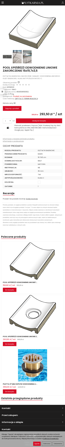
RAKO (14, 89)
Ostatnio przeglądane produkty (22, 398)
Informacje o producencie (13, 141)
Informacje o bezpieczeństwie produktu (18, 139)
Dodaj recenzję (32, 199)
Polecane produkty (13, 237)
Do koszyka (9, 290)
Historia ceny (9, 103)
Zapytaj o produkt (12, 108)
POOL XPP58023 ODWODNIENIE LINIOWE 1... (20, 282)
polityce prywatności (50, 439)
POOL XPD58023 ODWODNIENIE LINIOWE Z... (20, 336)
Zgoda (36, 444)
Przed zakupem (32, 415)
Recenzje (8, 193)
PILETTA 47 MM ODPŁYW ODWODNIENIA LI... (20, 384)
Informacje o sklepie (32, 422)
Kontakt (32, 408)
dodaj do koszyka (39, 121)
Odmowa (46, 444)
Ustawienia (58, 444)
